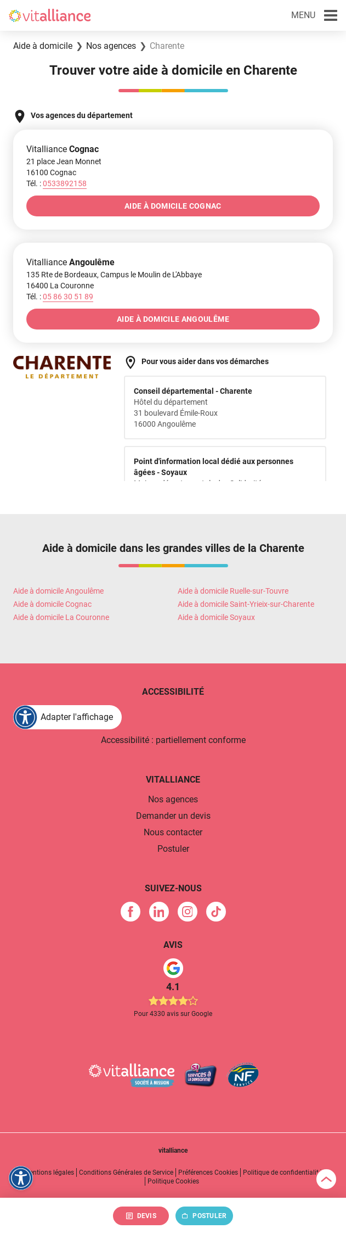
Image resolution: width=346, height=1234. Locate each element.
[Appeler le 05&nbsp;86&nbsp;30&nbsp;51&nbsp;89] (68, 296)
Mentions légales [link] (49, 1172)
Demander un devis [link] (173, 816)
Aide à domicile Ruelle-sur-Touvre (233, 591)
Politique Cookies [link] (173, 1181)
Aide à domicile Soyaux (216, 617)
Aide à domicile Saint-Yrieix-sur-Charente (246, 604)
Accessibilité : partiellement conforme (173, 740)
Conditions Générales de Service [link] (126, 1172)
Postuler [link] (173, 849)
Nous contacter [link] (173, 832)
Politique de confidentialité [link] (282, 1172)
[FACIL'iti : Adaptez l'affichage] (67, 717)
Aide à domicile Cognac (52, 604)
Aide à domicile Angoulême (58, 591)
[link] (130, 912)
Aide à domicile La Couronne (61, 617)
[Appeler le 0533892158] (65, 183)
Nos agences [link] (173, 799)
